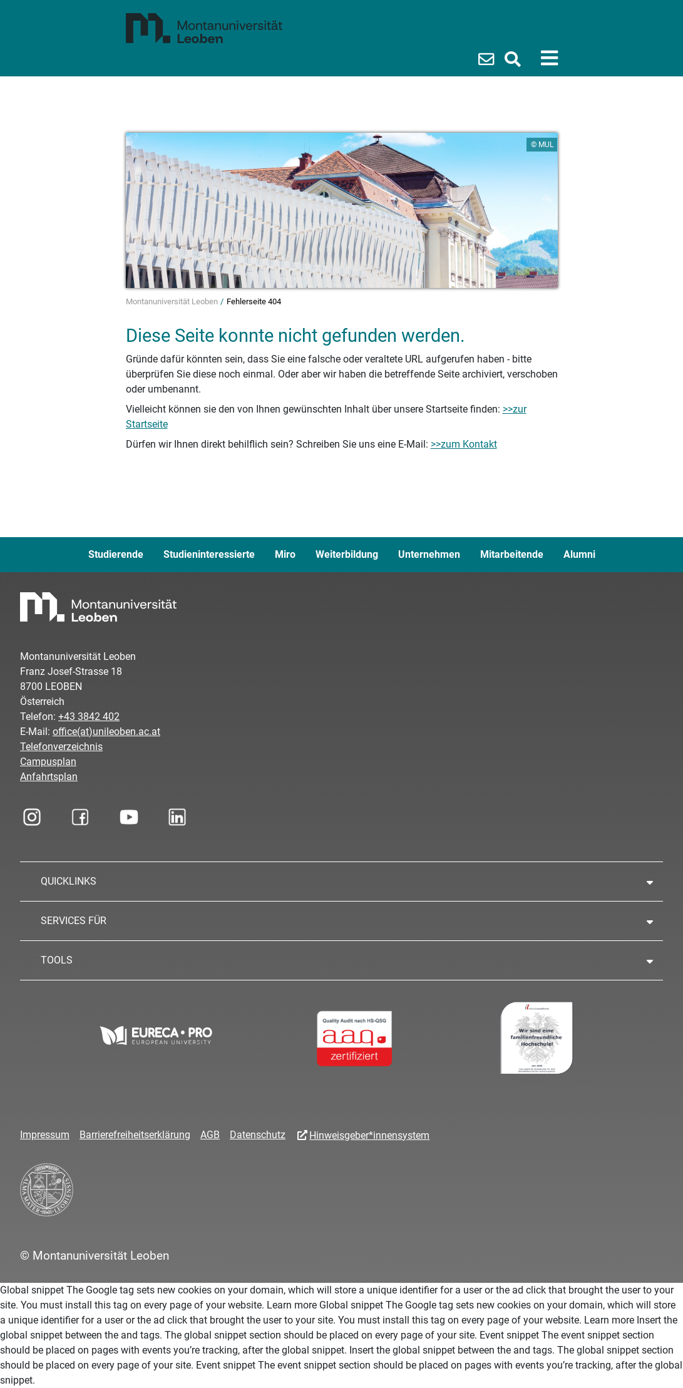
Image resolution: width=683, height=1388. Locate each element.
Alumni (579, 554)
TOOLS (57, 960)
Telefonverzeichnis (61, 747)
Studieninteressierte (209, 554)
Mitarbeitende (511, 554)
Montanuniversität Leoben (173, 301)
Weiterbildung (347, 554)
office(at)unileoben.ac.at (106, 732)
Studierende (115, 554)
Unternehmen (429, 554)
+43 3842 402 (89, 716)
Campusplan (48, 762)
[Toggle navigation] (549, 58)
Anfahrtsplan (49, 777)
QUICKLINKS (68, 881)
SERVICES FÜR (73, 921)
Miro (285, 554)
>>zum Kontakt (464, 444)
